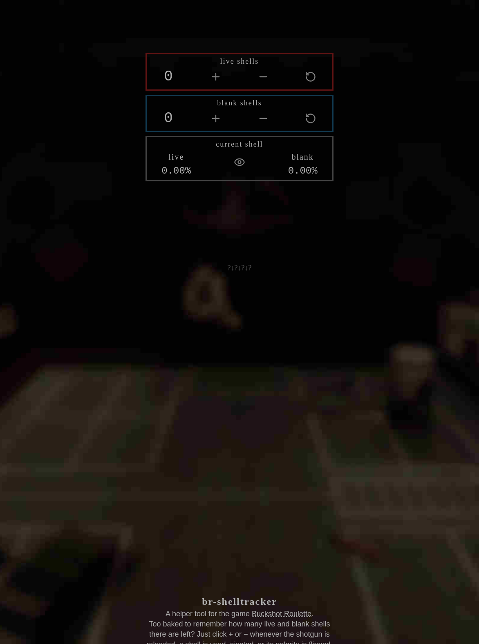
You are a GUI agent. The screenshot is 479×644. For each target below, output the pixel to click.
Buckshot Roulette (281, 613)
